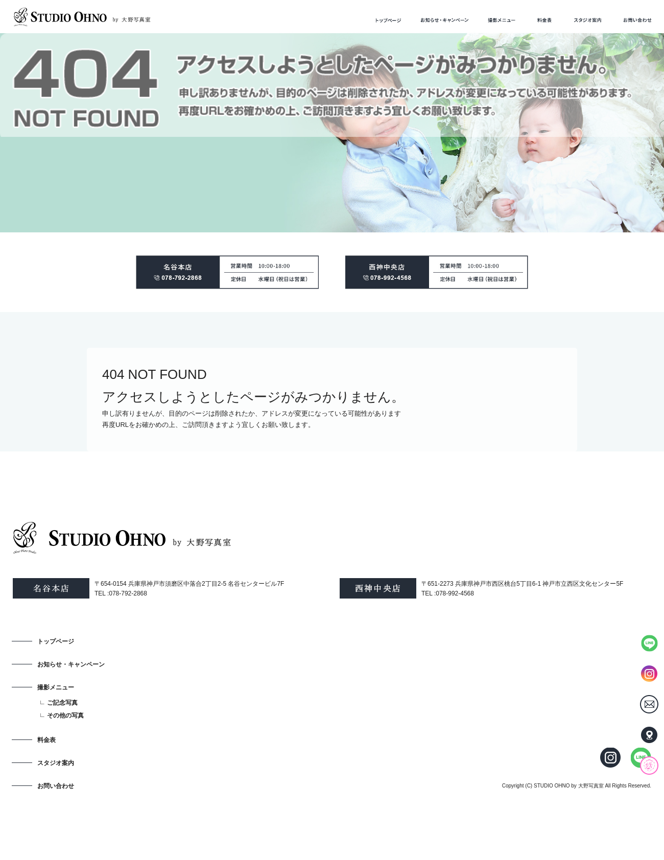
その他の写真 (65, 715)
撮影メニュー (501, 20)
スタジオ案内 (587, 20)
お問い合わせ (637, 20)
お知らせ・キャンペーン (445, 20)
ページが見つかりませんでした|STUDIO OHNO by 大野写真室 (91, 47)
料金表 (544, 20)
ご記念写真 (62, 702)
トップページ (388, 20)
